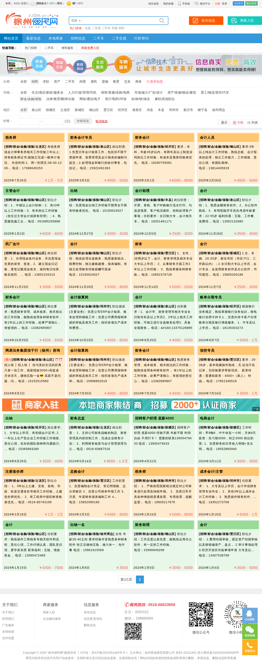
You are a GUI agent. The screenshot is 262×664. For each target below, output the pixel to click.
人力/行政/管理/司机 (82, 92)
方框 (240, 122)
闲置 (82, 81)
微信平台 (205, 3)
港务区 (137, 110)
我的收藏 (168, 3)
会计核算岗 (79, 297)
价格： (8, 121)
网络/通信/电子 (90, 99)
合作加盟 (8, 638)
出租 (88, 28)
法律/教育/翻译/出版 (60, 99)
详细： (8, 92)
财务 (139, 244)
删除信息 (90, 625)
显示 (224, 122)
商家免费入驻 (90, 48)
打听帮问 (141, 38)
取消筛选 (102, 121)
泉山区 (36, 110)
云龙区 (65, 110)
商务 (138, 81)
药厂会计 (12, 244)
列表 (254, 122)
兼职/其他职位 (165, 99)
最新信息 (33, 38)
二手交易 (119, 38)
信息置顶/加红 (93, 618)
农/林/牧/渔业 (140, 99)
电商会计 (207, 418)
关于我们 (8, 612)
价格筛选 (83, 121)
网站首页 (11, 38)
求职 (121, 28)
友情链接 (8, 631)
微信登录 (251, 3)
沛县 (150, 110)
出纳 (74, 191)
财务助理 (142, 525)
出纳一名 (77, 525)
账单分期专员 (211, 297)
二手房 (96, 28)
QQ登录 (238, 3)
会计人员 (207, 137)
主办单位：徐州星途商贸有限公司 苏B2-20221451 (163, 652)
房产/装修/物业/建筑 (182, 92)
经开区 (123, 110)
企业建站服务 (52, 618)
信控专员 (207, 350)
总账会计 (77, 471)
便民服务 (67, 48)
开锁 (114, 28)
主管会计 (12, 191)
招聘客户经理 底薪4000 (154, 418)
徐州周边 (218, 110)
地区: (7, 110)
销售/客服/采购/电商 (115, 92)
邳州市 (174, 110)
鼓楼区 (51, 110)
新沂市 (188, 110)
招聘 (35, 81)
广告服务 (8, 625)
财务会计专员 (81, 137)
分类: (7, 81)
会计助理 (142, 191)
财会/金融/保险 (30, 99)
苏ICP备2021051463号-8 (108, 652)
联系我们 (8, 618)
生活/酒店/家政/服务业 (47, 92)
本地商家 (56, 38)
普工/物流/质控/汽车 (215, 92)
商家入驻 (49, 612)
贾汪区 (108, 110)
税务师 (10, 137)
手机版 (184, 3)
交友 (127, 81)
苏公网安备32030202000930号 (218, 652)
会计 (203, 191)
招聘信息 (78, 38)
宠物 (105, 81)
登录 (224, 3)
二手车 (106, 28)
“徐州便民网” (55, 652)
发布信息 (156, 81)
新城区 (79, 110)
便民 (94, 81)
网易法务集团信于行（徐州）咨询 (32, 350)
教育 (116, 81)
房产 (57, 81)
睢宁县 (202, 110)
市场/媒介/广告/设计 (148, 92)
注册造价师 (14, 471)
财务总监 (77, 418)
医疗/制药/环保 (115, 99)
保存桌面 (153, 3)
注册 (217, 3)
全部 (23, 81)
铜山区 (94, 110)
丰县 (161, 110)
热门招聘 (31, 48)
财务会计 (142, 137)
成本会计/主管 (211, 471)
